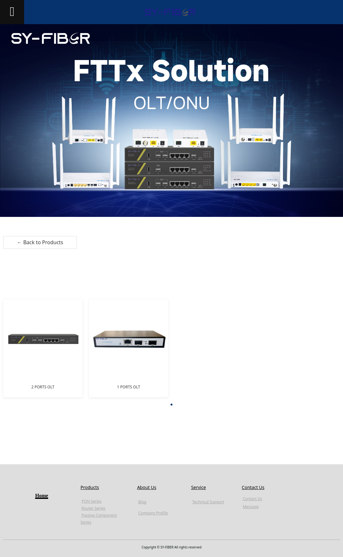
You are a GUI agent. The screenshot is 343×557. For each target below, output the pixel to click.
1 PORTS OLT (128, 387)
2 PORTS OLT (43, 387)
